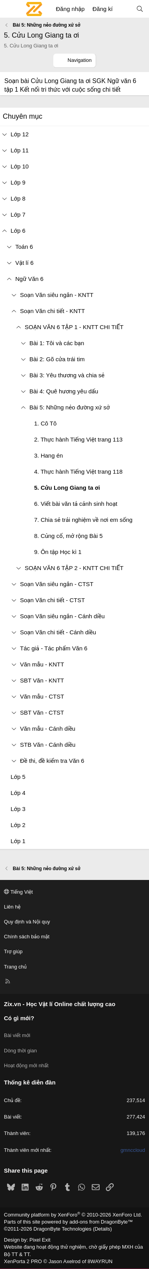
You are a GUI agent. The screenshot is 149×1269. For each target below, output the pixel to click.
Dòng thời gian (20, 1051)
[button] (9, 246)
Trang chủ (15, 967)
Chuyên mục (22, 116)
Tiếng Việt (18, 892)
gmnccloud (132, 1150)
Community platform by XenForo (73, 1215)
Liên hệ (12, 907)
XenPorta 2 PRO (23, 1261)
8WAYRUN (100, 1261)
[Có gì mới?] (124, 9)
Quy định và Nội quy (27, 922)
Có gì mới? (19, 1018)
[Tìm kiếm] (139, 9)
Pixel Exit (39, 1240)
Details (102, 1229)
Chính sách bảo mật (26, 937)
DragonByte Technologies (62, 1229)
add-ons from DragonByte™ (101, 1222)
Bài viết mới (17, 1035)
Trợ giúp (13, 951)
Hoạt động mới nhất (26, 1065)
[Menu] (10, 9)
